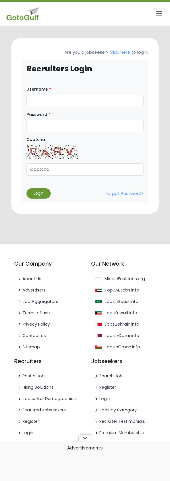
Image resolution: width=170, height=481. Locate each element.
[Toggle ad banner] (85, 437)
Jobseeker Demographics (49, 398)
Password (38, 114)
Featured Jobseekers (44, 410)
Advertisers (34, 290)
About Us (31, 279)
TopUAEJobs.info (122, 290)
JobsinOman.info (122, 347)
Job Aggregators (40, 301)
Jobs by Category (118, 410)
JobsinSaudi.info (121, 301)
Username (38, 89)
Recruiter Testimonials (122, 421)
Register (30, 421)
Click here (120, 52)
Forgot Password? (125, 193)
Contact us (34, 335)
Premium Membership (121, 433)
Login (27, 433)
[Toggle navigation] (159, 14)
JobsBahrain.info (122, 324)
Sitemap (31, 347)
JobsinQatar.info (122, 335)
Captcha (35, 139)
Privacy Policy (36, 324)
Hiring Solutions (38, 387)
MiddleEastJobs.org (125, 279)
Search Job (111, 376)
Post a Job (33, 376)
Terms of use (36, 313)
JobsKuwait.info (121, 313)
